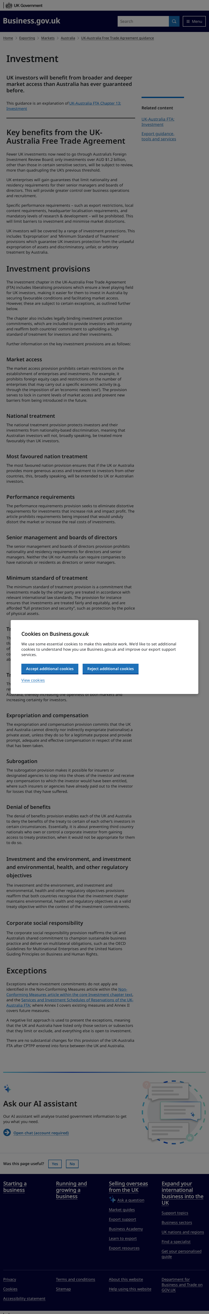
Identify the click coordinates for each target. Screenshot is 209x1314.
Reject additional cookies (110, 668)
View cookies (33, 680)
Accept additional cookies (50, 668)
